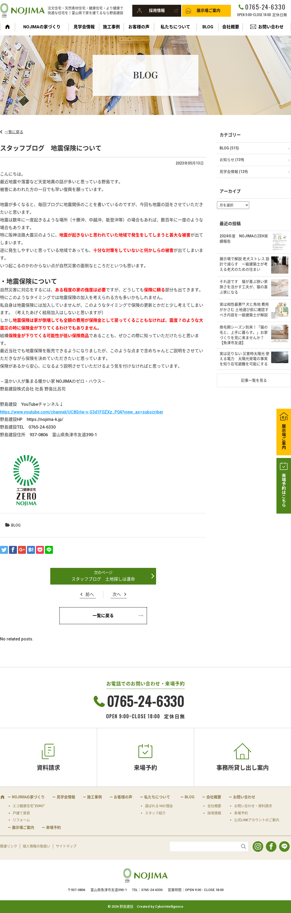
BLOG (207, 26)
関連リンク (8, 846)
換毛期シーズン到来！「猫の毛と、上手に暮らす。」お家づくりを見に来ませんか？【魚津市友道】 (244, 335)
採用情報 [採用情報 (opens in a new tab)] (214, 813)
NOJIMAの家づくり (42, 26)
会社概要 (230, 26)
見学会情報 (84, 26)
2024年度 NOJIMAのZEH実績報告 (244, 238)
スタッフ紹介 (155, 813)
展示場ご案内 (208, 10)
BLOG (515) (229, 148)
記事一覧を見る (254, 380)
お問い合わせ (271, 26)
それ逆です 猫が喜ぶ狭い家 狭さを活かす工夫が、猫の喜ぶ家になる (244, 286)
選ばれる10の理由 (159, 806)
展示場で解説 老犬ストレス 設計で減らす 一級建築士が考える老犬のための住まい (244, 264)
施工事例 (111, 26)
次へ (116, 594)
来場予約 (145, 767)
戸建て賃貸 (21, 813)
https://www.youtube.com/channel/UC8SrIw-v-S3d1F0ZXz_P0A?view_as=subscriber (81, 412)
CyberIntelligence (169, 906)
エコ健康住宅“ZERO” (29, 806)
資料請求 (48, 767)
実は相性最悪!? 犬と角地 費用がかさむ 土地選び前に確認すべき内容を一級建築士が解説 (244, 309)
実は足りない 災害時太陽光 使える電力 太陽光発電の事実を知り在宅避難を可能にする (244, 358)
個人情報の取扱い (36, 846)
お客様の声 (138, 26)
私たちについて (175, 26)
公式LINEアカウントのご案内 (256, 820)
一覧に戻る (14, 132)
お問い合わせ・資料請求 (253, 806)
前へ (89, 594)
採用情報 (157, 10)
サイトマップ (66, 846)
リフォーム (21, 820)
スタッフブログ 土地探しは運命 (103, 579)
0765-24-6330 (265, 6)
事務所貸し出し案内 (242, 767)
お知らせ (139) (232, 160)
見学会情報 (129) (234, 172)
